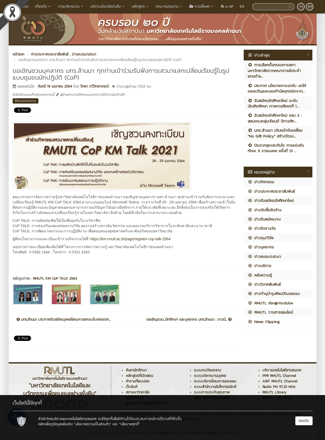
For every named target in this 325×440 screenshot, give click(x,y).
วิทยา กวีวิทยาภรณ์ (94, 86)
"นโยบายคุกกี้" (129, 424)
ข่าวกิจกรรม (261, 182)
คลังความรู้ (260, 275)
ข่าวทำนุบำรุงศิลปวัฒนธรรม (274, 293)
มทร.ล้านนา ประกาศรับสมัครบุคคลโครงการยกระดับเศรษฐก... (64, 319)
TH (301, 6)
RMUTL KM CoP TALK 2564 (55, 278)
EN (242, 6)
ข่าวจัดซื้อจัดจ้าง (264, 210)
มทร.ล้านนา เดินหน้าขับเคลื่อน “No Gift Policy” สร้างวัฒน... (275, 133)
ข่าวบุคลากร (261, 247)
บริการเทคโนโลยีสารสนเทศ (281, 370)
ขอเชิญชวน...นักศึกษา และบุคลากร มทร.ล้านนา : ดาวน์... (189, 319)
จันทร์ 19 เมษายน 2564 (55, 86)
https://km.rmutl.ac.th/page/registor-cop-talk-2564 (130, 239)
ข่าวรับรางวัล (262, 228)
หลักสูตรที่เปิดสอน (139, 375)
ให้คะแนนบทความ (25, 101)
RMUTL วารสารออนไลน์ (270, 312)
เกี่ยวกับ (43, 6)
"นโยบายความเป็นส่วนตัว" (92, 424)
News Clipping (263, 322)
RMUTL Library (274, 392)
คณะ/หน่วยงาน (169, 6)
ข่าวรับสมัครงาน (264, 219)
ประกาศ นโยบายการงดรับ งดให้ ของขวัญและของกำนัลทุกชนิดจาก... (277, 88)
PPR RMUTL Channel (279, 375)
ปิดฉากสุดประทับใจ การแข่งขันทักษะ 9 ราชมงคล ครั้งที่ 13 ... (276, 148)
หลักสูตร (140, 6)
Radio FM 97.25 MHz (279, 387)
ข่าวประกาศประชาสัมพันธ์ (271, 191)
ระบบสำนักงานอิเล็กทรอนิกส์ (215, 387)
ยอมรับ (304, 420)
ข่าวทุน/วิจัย (261, 238)
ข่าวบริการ (259, 266)
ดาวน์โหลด (202, 6)
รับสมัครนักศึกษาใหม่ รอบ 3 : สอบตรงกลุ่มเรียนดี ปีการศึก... (275, 118)
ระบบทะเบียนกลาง (207, 370)
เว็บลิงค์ (131, 387)
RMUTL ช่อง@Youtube (270, 303)
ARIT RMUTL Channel (279, 381)
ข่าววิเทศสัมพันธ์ (264, 284)
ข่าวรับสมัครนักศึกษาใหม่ (271, 200)
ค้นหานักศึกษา (136, 370)
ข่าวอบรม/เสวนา (264, 256)
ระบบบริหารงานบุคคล (210, 375)
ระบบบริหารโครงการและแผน (215, 381)
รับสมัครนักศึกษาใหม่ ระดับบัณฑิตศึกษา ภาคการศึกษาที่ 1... (273, 103)
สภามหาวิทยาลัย (137, 392)
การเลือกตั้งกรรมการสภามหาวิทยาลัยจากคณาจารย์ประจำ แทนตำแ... (274, 70)
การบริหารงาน (71, 6)
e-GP (227, 6)
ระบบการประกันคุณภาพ (212, 392)
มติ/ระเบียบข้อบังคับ (108, 6)
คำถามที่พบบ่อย (137, 381)
